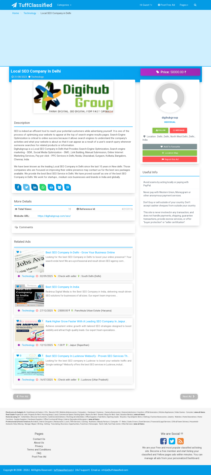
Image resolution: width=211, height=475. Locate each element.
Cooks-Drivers (132, 422)
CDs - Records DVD (52, 412)
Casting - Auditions (89, 422)
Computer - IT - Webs (118, 422)
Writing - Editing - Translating (49, 424)
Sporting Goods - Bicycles (116, 417)
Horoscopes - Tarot (96, 424)
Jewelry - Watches (174, 417)
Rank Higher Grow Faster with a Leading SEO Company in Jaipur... (86, 321)
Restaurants (58, 422)
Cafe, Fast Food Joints (112, 424)
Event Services (144, 422)
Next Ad (189, 396)
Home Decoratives (189, 417)
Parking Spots (79, 414)
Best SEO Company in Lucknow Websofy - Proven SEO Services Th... (87, 356)
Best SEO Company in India (62, 287)
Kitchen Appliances (166, 412)
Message (178, 130)
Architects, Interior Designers (42, 422)
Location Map (170, 153)
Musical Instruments (39, 417)
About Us (39, 442)
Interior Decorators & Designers (76, 419)
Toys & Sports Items (135, 417)
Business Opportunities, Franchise (74, 424)
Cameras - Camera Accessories (108, 412)
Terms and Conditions (39, 449)
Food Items (102, 417)
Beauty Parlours (103, 422)
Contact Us (39, 439)
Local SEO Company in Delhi (36, 71)
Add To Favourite (170, 146)
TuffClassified (32, 5)
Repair (33, 424)
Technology (28, 276)
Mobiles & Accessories (68, 412)
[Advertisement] (105, 41)
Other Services (127, 424)
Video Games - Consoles (184, 412)
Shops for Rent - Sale (111, 414)
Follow (161, 130)
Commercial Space (66, 414)
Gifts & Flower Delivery (180, 422)
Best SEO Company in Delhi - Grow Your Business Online (80, 252)
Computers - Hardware (86, 412)
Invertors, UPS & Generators (147, 412)
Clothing (146, 417)
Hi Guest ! (146, 4)
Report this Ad (170, 159)
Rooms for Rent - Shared (94, 414)
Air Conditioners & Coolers (33, 412)
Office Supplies (91, 417)
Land (56, 414)
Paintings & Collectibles (75, 417)
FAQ (39, 453)
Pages (184, 4)
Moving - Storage (24, 424)
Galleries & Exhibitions (56, 417)
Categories (64, 4)
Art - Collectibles (23, 417)
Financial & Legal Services (161, 422)
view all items (199, 412)
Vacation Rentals (126, 414)
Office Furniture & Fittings (53, 419)
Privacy (39, 446)
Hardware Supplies (35, 419)
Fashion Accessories (159, 417)
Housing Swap (47, 414)
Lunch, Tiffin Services (72, 422)
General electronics (129, 412)
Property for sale (21, 414)
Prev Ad (22, 396)
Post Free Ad (166, 4)
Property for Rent (34, 414)
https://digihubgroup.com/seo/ (54, 216)
